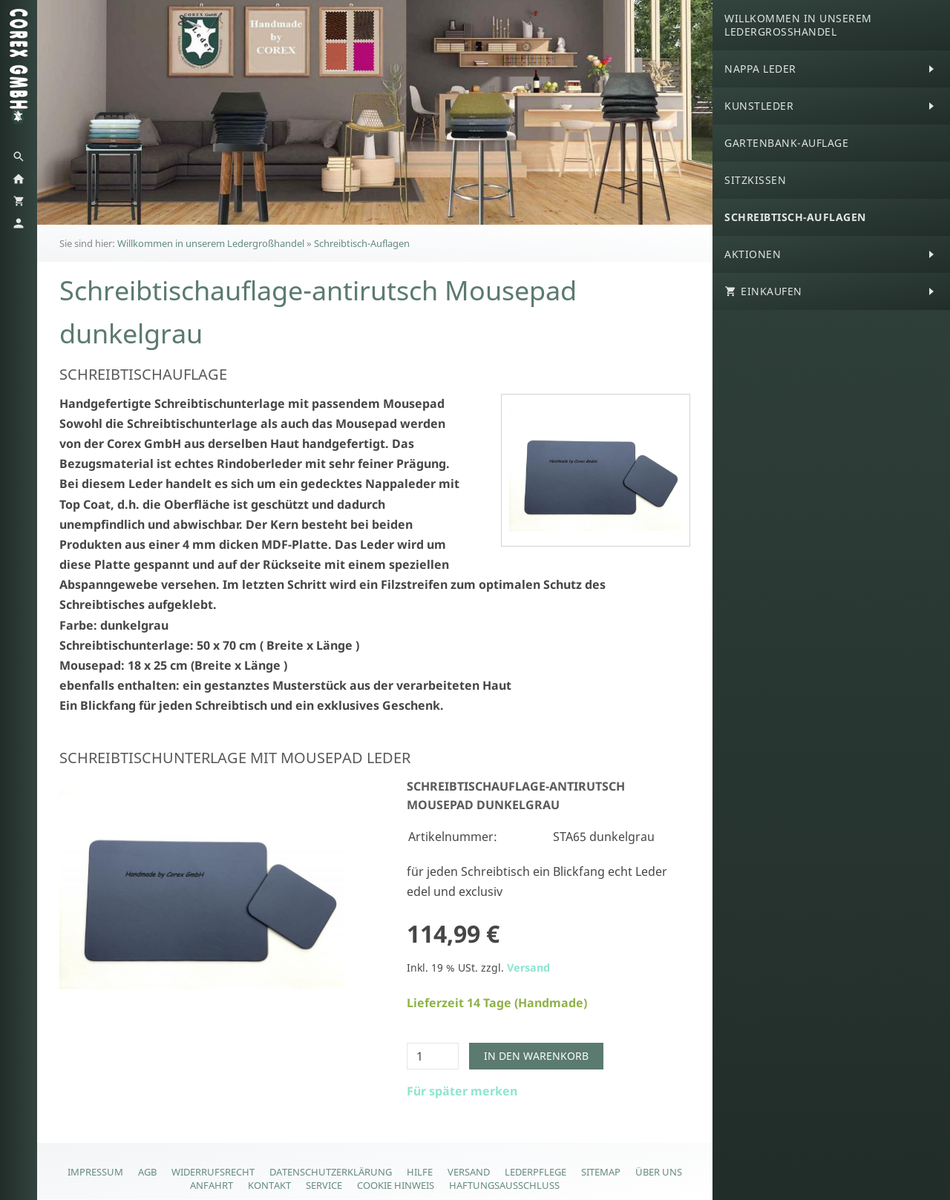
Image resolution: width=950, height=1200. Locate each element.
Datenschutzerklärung (330, 1171)
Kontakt (269, 1185)
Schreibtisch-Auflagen (362, 243)
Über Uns (658, 1171)
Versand (528, 967)
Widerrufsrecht (213, 1171)
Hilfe (420, 1171)
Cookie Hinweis (395, 1185)
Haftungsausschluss (504, 1185)
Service (324, 1185)
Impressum (95, 1171)
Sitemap (600, 1171)
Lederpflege (535, 1171)
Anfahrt (211, 1185)
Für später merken (462, 1091)
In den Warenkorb (536, 1056)
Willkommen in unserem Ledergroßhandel (210, 243)
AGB (147, 1171)
